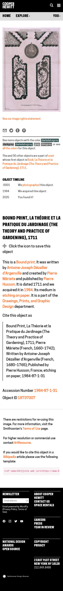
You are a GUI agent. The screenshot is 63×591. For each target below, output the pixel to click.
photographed (31, 185)
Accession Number (18, 391)
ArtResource (22, 443)
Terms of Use (31, 428)
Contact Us (42, 501)
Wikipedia (9, 457)
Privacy (39, 545)
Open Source (11, 549)
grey (37, 144)
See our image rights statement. (22, 119)
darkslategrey (50, 140)
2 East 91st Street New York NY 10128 (47, 562)
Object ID (10, 398)
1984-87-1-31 (45, 391)
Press (38, 523)
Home (7, 16)
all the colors (10, 148)
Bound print (25, 262)
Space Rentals (44, 505)
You (56, 16)
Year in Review (44, 527)
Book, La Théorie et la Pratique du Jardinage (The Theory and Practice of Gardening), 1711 (30, 164)
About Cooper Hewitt (43, 496)
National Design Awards (14, 543)
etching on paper (16, 296)
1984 (28, 290)
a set (51, 156)
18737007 (26, 398)
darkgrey (8, 144)
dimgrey (46, 144)
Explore (23, 16)
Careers (40, 520)
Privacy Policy (10, 509)
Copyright (41, 542)
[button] (58, 5)
